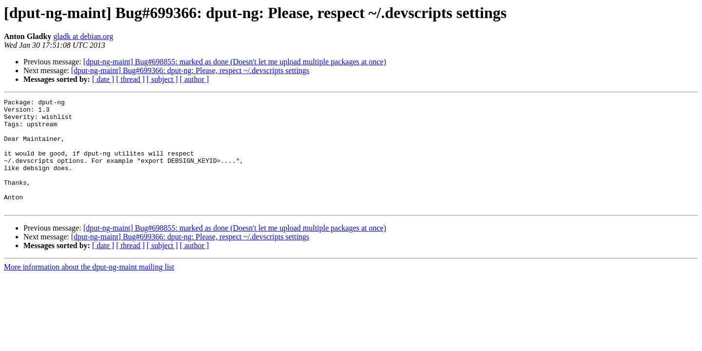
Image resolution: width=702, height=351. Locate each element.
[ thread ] (130, 79)
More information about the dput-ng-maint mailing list (89, 289)
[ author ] (194, 79)
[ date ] (103, 79)
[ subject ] (162, 79)
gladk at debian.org (83, 36)
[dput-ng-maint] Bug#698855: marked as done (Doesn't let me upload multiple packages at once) (234, 62)
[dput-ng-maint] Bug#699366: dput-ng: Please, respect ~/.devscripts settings (190, 70)
